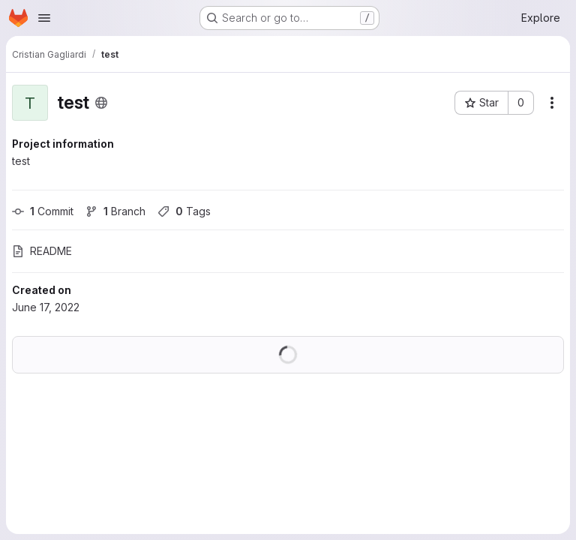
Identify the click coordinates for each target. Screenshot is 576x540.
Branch (116, 211)
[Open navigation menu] (44, 18)
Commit (43, 211)
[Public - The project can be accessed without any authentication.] (101, 103)
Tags (184, 211)
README (42, 250)
